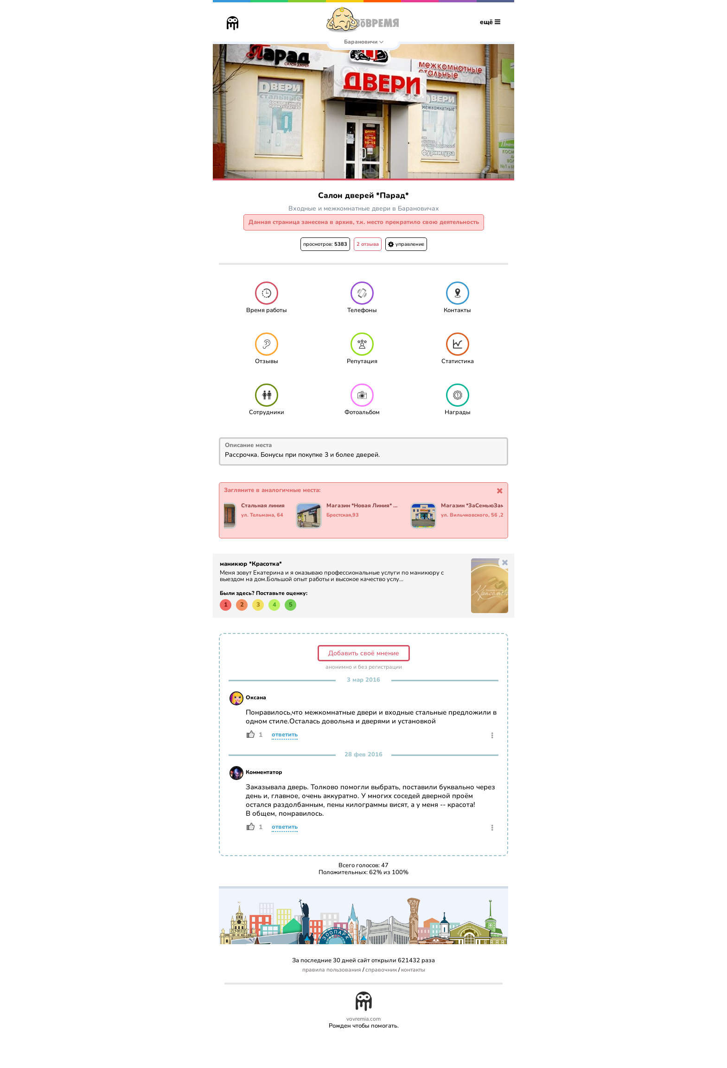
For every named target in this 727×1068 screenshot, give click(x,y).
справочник (381, 969)
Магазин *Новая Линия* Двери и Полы (364, 506)
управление (406, 244)
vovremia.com (363, 1019)
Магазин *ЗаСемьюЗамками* (478, 506)
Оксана (256, 697)
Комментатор (264, 772)
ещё (490, 22)
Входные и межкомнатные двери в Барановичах (363, 208)
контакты (413, 969)
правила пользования (331, 969)
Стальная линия (264, 506)
